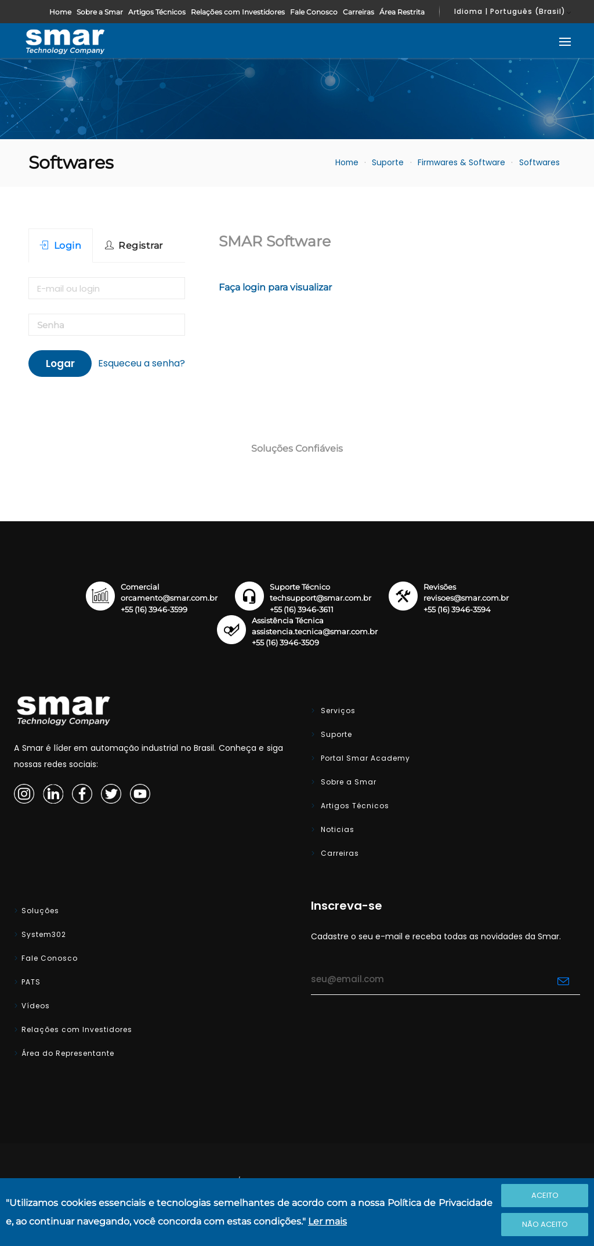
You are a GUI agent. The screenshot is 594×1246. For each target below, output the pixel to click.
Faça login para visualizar (275, 287)
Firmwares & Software (461, 162)
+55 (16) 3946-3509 (285, 642)
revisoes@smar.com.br (466, 598)
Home (60, 12)
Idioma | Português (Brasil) (510, 11)
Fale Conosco (314, 12)
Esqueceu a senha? (141, 363)
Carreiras (358, 12)
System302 (43, 934)
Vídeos (35, 1006)
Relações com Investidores (238, 12)
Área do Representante (67, 1053)
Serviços (337, 710)
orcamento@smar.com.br (169, 598)
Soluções (40, 911)
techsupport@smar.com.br (320, 598)
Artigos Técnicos (157, 12)
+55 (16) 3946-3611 (302, 609)
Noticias (336, 829)
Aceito (545, 1195)
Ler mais (327, 1221)
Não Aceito (545, 1224)
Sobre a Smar (100, 12)
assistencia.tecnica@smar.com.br (315, 631)
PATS (31, 982)
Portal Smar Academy (364, 758)
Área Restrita (402, 12)
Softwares (539, 162)
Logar (60, 363)
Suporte (388, 162)
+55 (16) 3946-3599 (154, 609)
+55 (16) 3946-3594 (457, 609)
